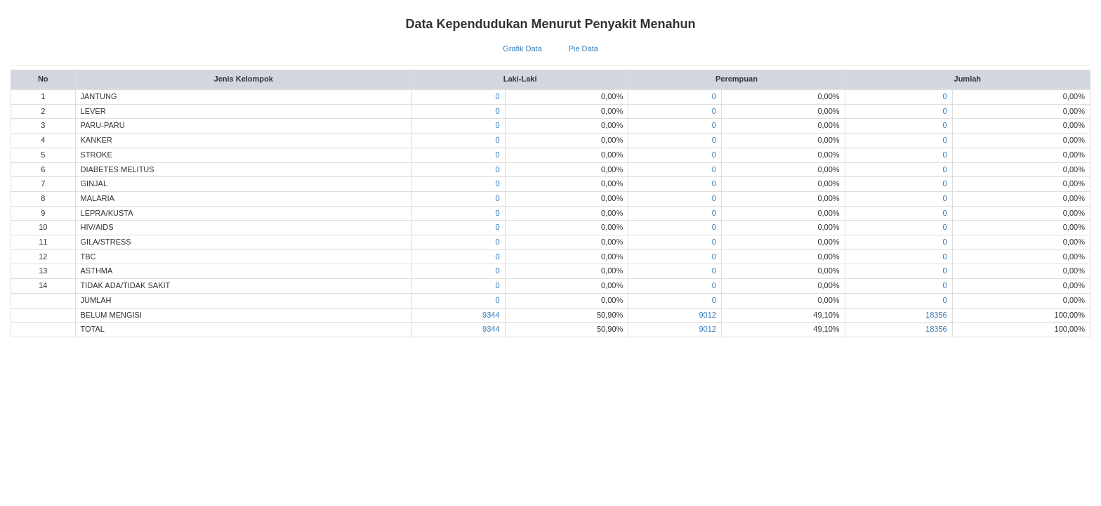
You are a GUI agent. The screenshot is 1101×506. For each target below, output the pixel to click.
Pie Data (583, 48)
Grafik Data (522, 48)
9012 (707, 315)
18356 (936, 315)
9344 (490, 315)
